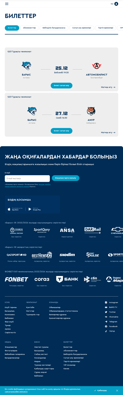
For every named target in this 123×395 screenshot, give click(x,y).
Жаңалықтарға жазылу (65, 178)
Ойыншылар (54, 307)
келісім (26, 186)
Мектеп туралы (41, 347)
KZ (112, 4)
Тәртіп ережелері (105, 28)
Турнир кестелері (42, 365)
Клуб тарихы (11, 307)
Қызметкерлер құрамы (59, 318)
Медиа (37, 361)
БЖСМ (37, 342)
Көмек (66, 369)
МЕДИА (8, 342)
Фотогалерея (11, 351)
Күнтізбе (30, 307)
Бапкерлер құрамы (57, 315)
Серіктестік (10, 333)
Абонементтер (29, 28)
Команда (53, 302)
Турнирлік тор (33, 315)
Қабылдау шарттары (44, 369)
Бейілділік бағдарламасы (54, 28)
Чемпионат (31, 302)
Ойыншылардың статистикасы (63, 311)
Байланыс (9, 318)
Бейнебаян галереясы (15, 354)
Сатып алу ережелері (81, 28)
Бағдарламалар (12, 358)
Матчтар (30, 311)
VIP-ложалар (69, 365)
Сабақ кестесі (41, 354)
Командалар (40, 358)
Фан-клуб (9, 322)
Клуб (7, 302)
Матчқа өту (108, 87)
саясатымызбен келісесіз (16, 392)
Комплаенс (10, 315)
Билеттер (12, 28)
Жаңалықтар (11, 347)
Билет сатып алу (61, 85)
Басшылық (9, 311)
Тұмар (8, 325)
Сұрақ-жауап (40, 372)
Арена (8, 329)
